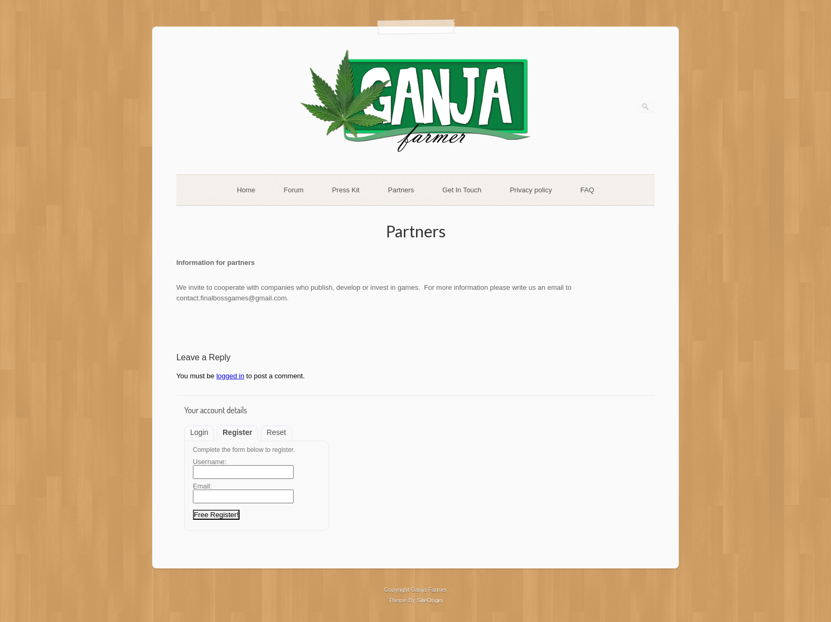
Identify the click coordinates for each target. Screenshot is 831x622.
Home (246, 190)
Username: (210, 461)
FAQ (587, 190)
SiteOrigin (430, 600)
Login (199, 432)
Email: (202, 486)
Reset (276, 432)
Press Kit (345, 190)
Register (237, 432)
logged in (230, 376)
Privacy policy (531, 190)
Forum (294, 190)
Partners (401, 190)
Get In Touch (462, 190)
